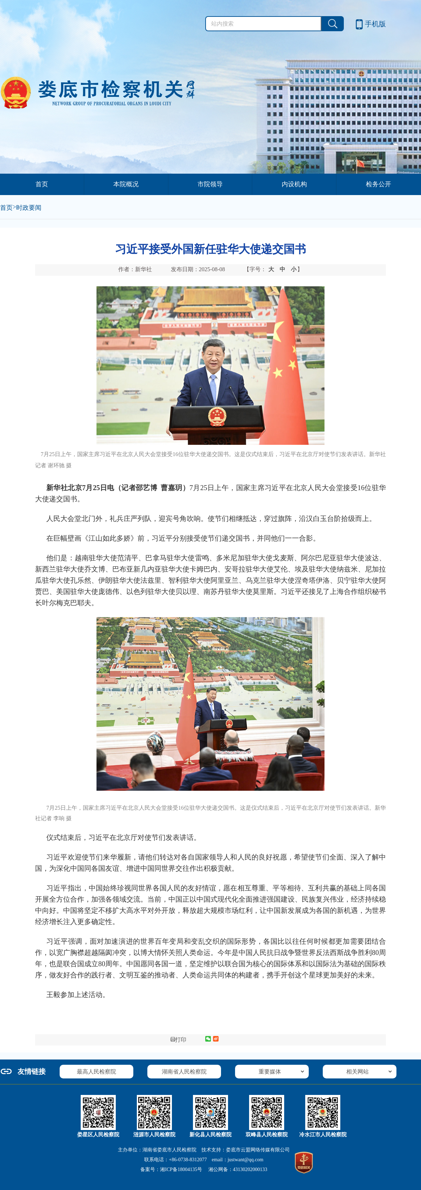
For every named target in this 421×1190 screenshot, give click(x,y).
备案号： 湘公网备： (203, 1169)
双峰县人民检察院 (267, 1134)
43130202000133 (250, 1169)
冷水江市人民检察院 (323, 1134)
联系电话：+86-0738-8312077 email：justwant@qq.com (203, 1159)
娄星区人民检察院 (98, 1134)
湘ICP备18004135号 (181, 1169)
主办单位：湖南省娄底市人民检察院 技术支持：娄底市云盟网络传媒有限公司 (204, 1149)
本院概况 (126, 184)
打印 (178, 1040)
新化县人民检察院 (210, 1134)
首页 (41, 184)
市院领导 (210, 184)
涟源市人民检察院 (154, 1134)
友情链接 (32, 1071)
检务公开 (378, 184)
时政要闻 (28, 207)
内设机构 (294, 184)
